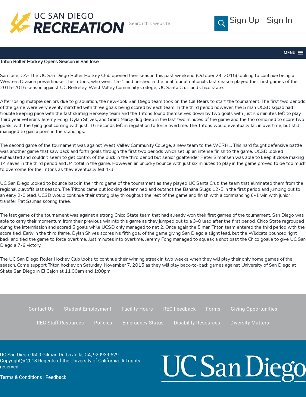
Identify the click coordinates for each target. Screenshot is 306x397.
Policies (103, 323)
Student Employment (87, 309)
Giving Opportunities (254, 309)
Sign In (279, 20)
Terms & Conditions (21, 377)
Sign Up (244, 20)
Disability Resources (197, 323)
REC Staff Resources (60, 323)
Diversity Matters (249, 323)
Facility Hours (137, 309)
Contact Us (41, 309)
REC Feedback (179, 309)
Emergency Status (143, 323)
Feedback (55, 377)
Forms (213, 309)
